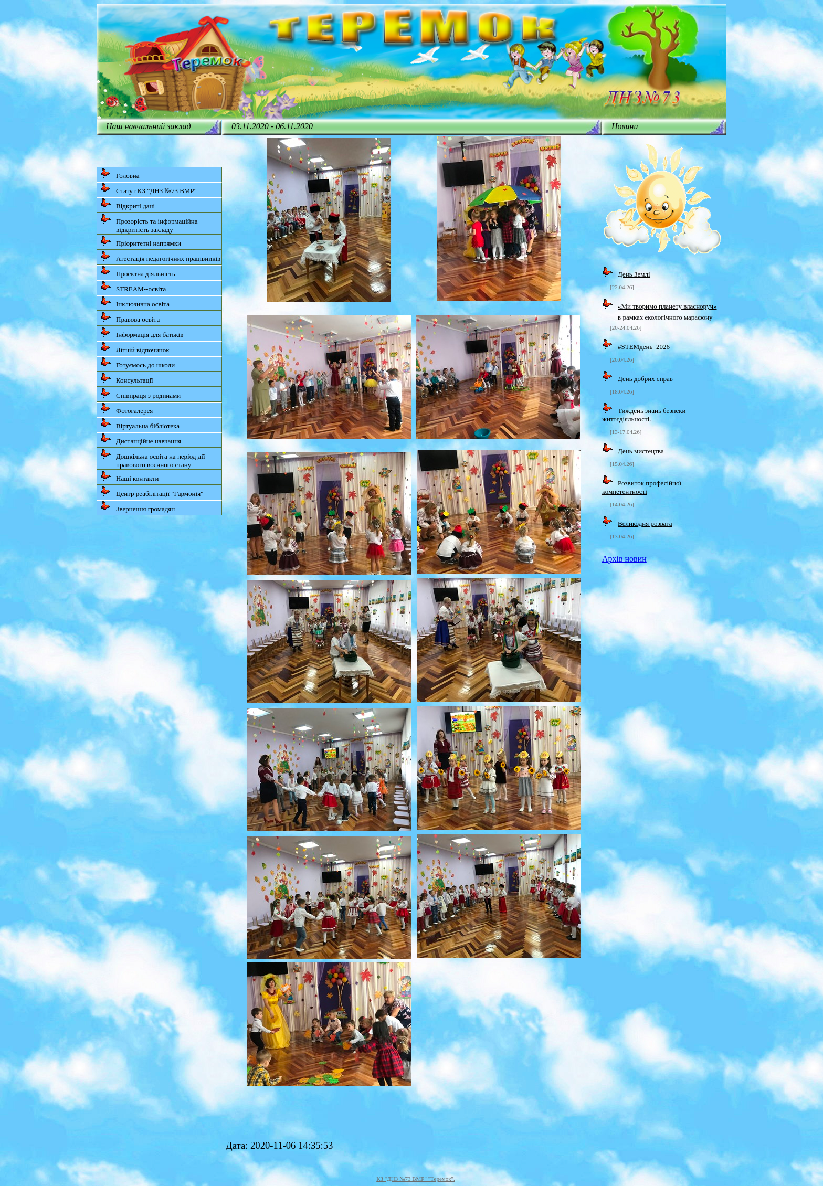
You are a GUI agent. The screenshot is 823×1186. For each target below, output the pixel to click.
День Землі (634, 274)
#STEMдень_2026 (644, 347)
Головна (120, 173)
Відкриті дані (127, 204)
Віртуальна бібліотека (140, 424)
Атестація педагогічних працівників (160, 256)
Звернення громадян (137, 507)
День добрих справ (645, 379)
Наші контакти (129, 476)
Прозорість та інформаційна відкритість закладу (149, 223)
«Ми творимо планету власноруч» (667, 306)
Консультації (126, 378)
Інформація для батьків (141, 332)
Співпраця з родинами (140, 393)
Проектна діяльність (137, 272)
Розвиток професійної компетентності (641, 487)
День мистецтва (641, 451)
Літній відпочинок (135, 348)
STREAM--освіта (133, 287)
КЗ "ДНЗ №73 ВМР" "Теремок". (415, 1179)
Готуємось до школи (137, 363)
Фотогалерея (126, 409)
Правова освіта (130, 317)
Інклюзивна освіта (135, 302)
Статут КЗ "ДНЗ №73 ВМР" (148, 189)
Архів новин (624, 558)
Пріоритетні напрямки (140, 241)
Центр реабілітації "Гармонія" (151, 491)
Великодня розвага (645, 523)
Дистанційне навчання (140, 439)
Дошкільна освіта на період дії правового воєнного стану (152, 458)
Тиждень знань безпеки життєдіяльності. (644, 415)
